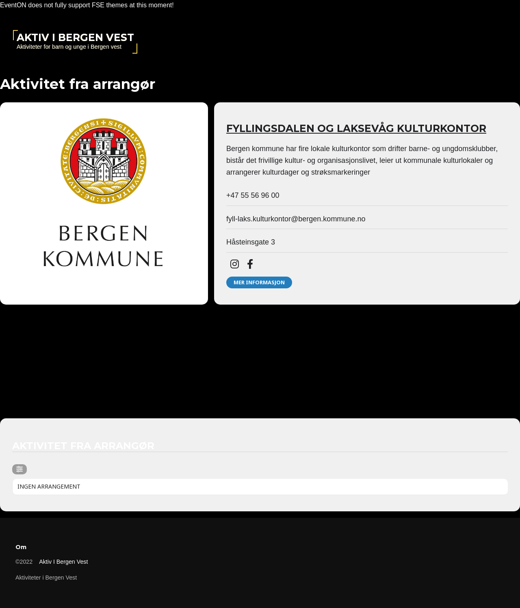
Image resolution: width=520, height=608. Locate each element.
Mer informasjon (259, 282)
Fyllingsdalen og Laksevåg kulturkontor (356, 128)
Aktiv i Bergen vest (75, 37)
